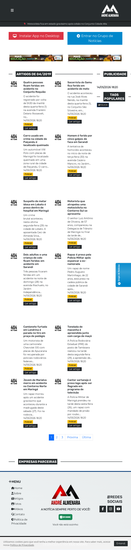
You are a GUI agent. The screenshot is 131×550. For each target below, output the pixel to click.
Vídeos (17, 509)
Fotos (16, 503)
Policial (28, 124)
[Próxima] (72, 437)
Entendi (120, 543)
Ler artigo (30, 128)
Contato (18, 514)
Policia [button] (102, 105)
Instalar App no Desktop (36, 36)
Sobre (16, 493)
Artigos (17, 498)
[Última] (86, 437)
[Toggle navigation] (12, 10)
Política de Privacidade (22, 545)
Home (16, 488)
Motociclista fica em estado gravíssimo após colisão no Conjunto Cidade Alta (67, 24)
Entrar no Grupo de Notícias (95, 38)
